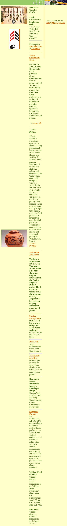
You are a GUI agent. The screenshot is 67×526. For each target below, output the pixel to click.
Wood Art (33, 342)
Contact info (36, 123)
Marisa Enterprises (34, 317)
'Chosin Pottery (32, 244)
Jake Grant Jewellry (34, 357)
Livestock (35, 49)
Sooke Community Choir (34, 57)
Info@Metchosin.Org (55, 23)
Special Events (35, 46)
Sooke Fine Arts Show (34, 253)
